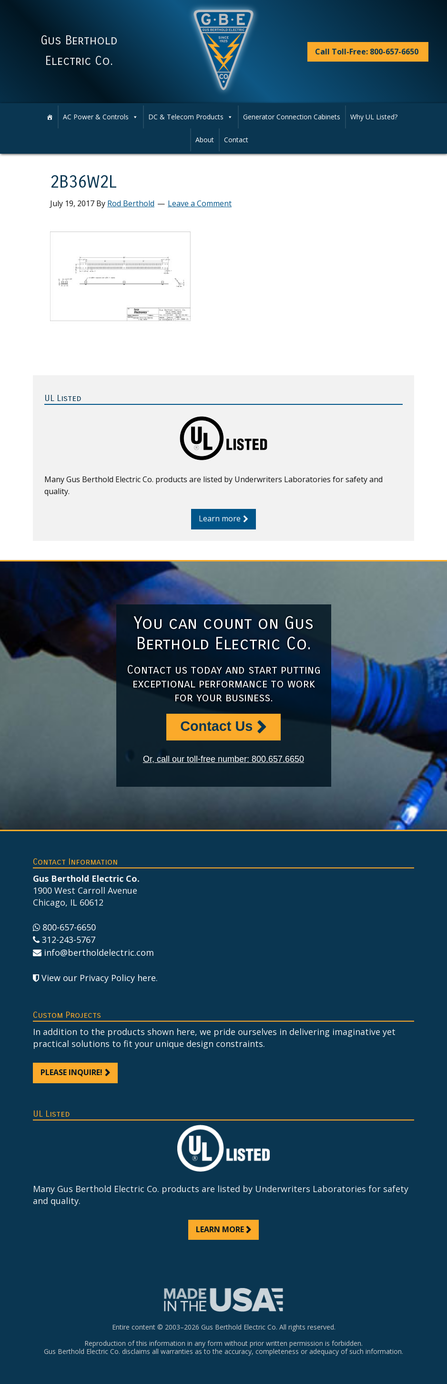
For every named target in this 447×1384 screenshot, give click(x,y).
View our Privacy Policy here (98, 977)
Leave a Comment (200, 203)
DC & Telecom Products (190, 117)
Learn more (220, 518)
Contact (236, 139)
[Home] (49, 117)
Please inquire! (71, 1072)
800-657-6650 (69, 927)
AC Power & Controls (100, 117)
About (204, 139)
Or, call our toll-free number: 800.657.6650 (223, 759)
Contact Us (216, 726)
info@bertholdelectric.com (99, 952)
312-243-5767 (68, 939)
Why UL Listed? (373, 116)
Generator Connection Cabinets (291, 116)
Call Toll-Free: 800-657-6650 (366, 51)
